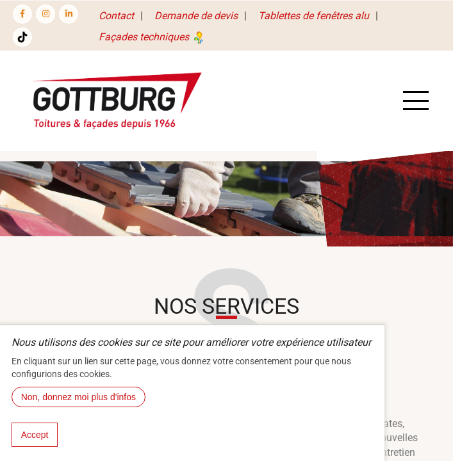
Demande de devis (196, 16)
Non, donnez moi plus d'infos (78, 397)
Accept (35, 435)
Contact (116, 16)
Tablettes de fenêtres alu (313, 16)
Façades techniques (152, 37)
